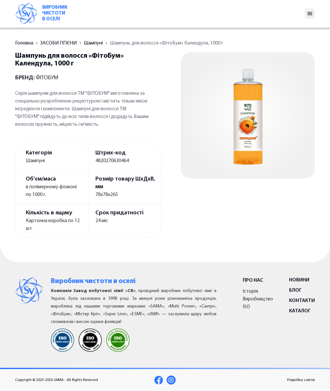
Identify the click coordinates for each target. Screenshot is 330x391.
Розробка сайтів (301, 380)
